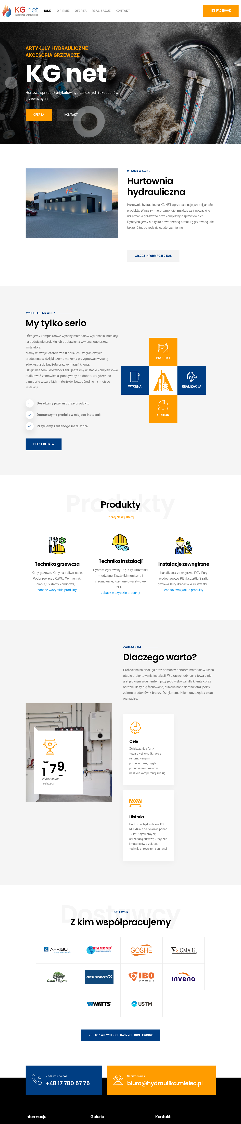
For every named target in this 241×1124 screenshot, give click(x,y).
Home (47, 11)
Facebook (221, 10)
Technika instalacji (120, 561)
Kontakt (123, 11)
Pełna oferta (43, 444)
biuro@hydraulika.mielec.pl (165, 987)
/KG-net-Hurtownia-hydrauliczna (181, 1077)
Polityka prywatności (179, 1113)
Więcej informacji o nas (153, 255)
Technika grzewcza (57, 564)
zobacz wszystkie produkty (57, 590)
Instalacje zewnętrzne (183, 564)
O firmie (63, 11)
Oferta (81, 11)
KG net (57, 1113)
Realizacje (101, 11)
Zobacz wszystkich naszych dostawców (120, 938)
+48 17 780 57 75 (67, 986)
